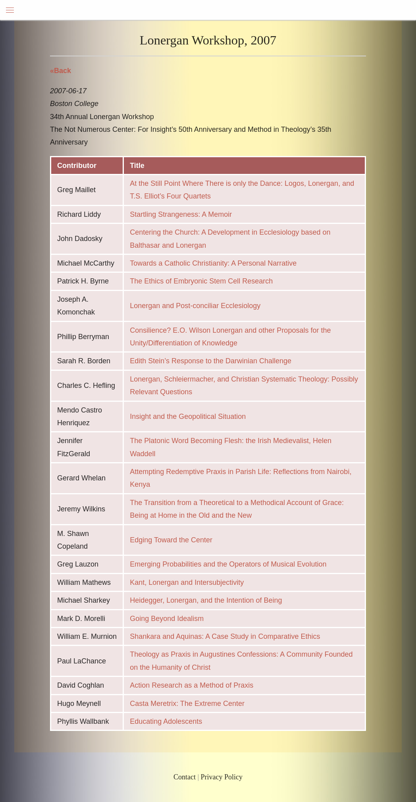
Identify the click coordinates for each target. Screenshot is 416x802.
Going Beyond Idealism (167, 619)
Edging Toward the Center (171, 540)
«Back (60, 71)
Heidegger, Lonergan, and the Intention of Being (206, 600)
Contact (184, 777)
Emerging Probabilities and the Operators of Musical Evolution (228, 564)
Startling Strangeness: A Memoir (181, 214)
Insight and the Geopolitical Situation (188, 416)
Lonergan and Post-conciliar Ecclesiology (195, 306)
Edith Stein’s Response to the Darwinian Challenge (210, 361)
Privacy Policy (222, 777)
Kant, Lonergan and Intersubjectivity (187, 582)
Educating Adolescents (166, 721)
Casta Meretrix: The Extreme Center (187, 704)
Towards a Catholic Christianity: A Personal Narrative (213, 263)
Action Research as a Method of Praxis (191, 685)
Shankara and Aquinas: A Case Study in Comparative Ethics (225, 636)
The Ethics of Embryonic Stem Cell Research (201, 281)
